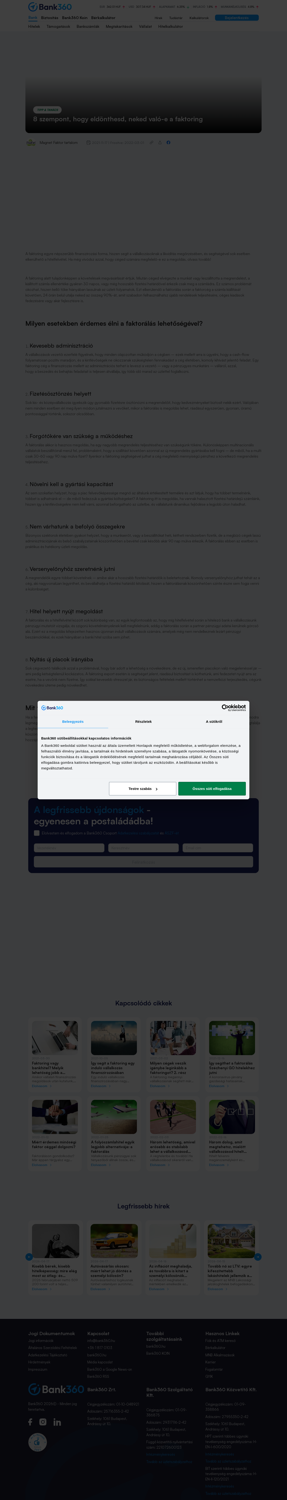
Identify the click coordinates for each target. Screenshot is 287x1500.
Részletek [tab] (143, 721)
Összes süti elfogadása (212, 789)
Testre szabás (143, 789)
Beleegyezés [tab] (73, 721)
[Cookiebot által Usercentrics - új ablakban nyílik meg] (225, 707)
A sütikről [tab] (214, 721)
